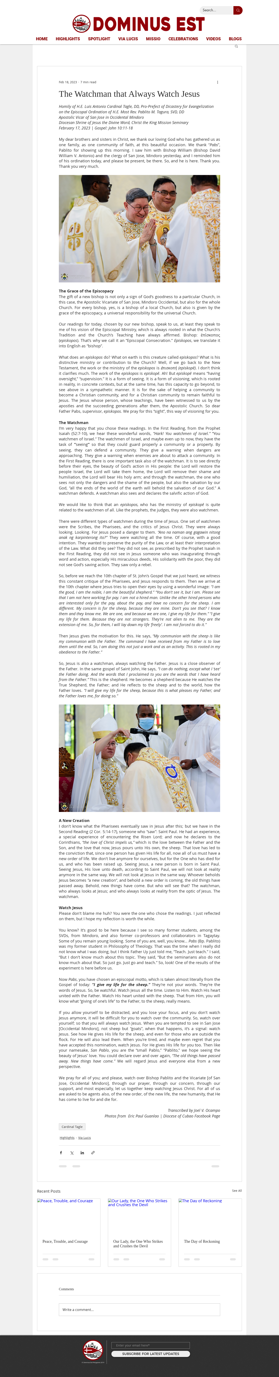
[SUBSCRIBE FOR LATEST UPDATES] (150, 1354)
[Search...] (213, 10)
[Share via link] (93, 1153)
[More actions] (217, 82)
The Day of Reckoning (202, 1241)
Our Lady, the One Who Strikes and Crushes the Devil (138, 1243)
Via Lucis (84, 1138)
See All (237, 1191)
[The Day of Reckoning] (210, 1216)
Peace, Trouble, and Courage (65, 1241)
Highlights (67, 1138)
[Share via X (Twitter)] (72, 1153)
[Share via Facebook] (61, 1153)
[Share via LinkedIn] (82, 1153)
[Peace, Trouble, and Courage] (68, 1216)
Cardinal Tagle (72, 1127)
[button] (236, 46)
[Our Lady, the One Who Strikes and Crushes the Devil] (139, 1216)
